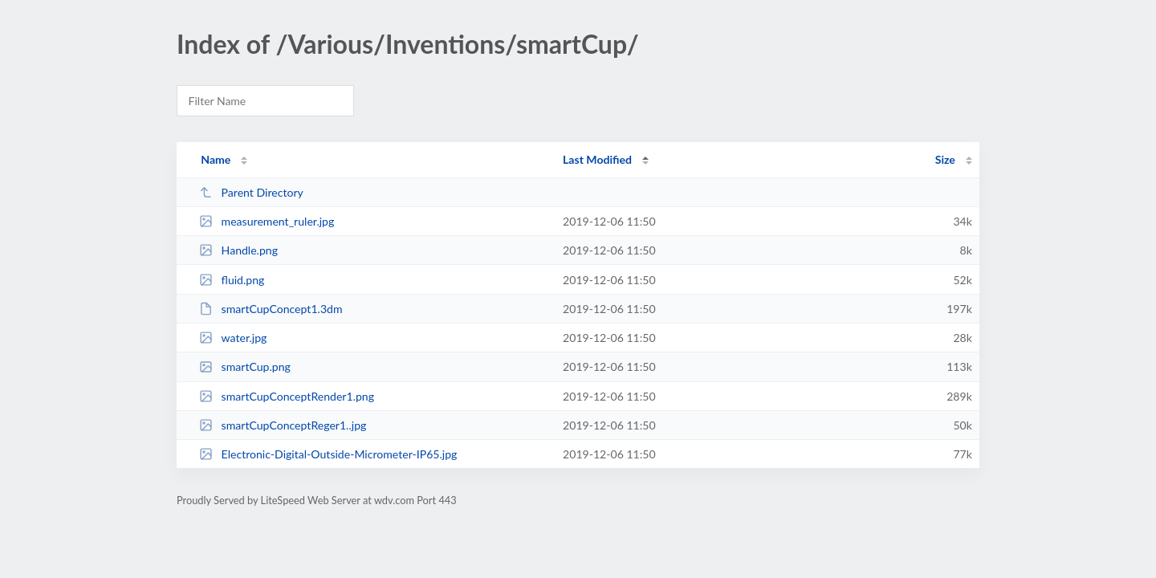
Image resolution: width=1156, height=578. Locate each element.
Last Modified (597, 159)
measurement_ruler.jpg (266, 221)
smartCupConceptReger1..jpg (282, 425)
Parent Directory (251, 192)
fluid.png (231, 280)
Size (945, 159)
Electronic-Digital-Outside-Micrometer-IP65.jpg (328, 454)
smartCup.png (245, 366)
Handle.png (238, 250)
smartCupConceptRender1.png (286, 396)
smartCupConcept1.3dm (270, 308)
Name (215, 159)
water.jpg (233, 337)
